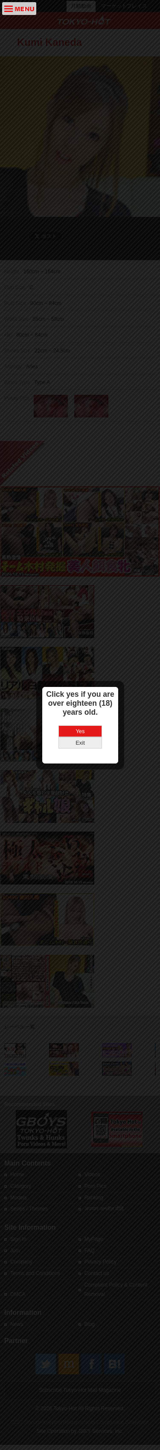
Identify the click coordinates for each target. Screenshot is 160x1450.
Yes (80, 711)
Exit (80, 722)
